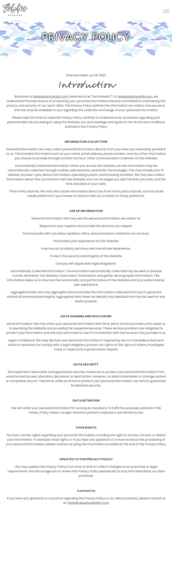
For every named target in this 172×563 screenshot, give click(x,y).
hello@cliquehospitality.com (88, 503)
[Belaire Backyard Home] (15, 9)
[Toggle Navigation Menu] (166, 11)
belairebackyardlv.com (50, 97)
